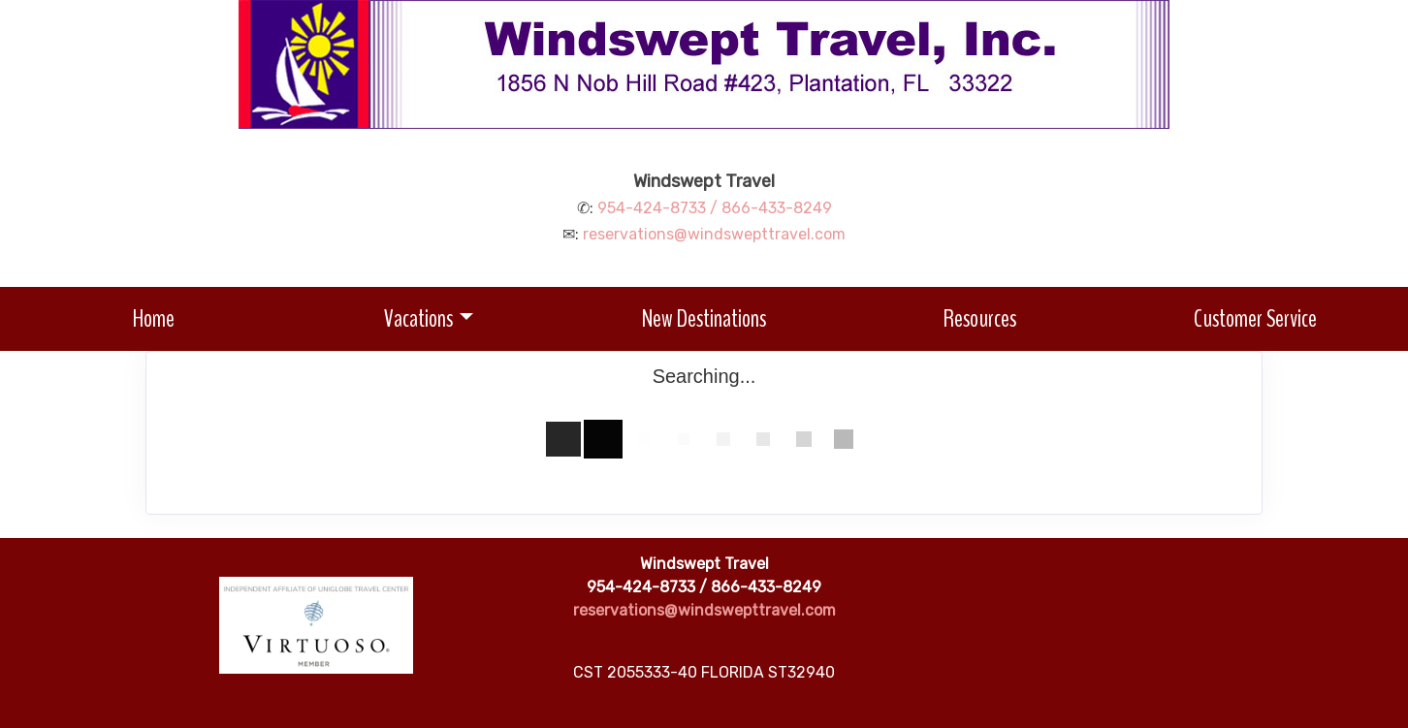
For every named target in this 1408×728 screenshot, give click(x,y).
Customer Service (1255, 318)
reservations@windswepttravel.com (714, 234)
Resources (980, 318)
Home (154, 318)
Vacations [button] (418, 318)
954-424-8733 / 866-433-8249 (714, 208)
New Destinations (704, 318)
